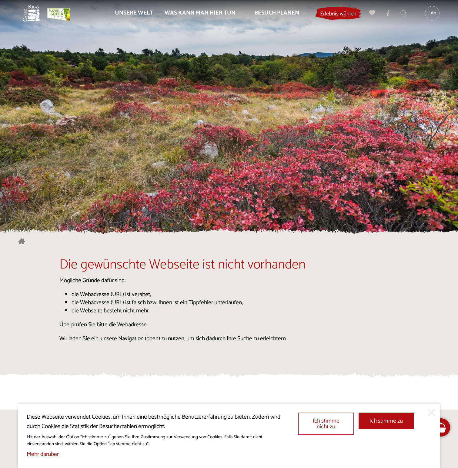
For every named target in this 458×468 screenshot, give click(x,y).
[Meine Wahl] (369, 16)
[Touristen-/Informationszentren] (385, 16)
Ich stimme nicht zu (326, 423)
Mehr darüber (43, 454)
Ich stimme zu (386, 421)
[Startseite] (35, 17)
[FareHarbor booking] (441, 427)
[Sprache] (429, 17)
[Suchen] (400, 16)
